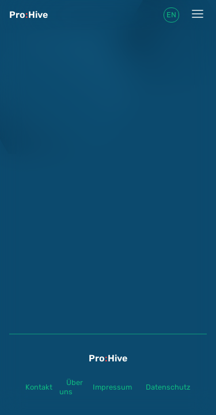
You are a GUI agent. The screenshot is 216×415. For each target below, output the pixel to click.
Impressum (112, 387)
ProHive (28, 14)
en (171, 14)
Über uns (71, 387)
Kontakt (38, 387)
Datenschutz (168, 387)
